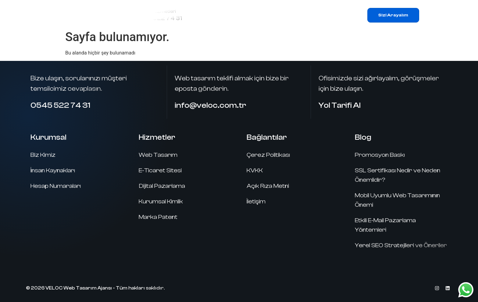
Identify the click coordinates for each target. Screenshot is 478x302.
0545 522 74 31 (158, 18)
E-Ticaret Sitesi (160, 170)
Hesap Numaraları (55, 185)
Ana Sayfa (207, 15)
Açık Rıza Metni (268, 185)
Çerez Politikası (268, 154)
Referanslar (300, 15)
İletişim (335, 15)
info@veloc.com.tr (210, 105)
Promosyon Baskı (380, 154)
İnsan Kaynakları (52, 170)
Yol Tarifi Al (340, 105)
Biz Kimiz (42, 154)
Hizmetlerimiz (252, 15)
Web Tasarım (158, 154)
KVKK (255, 170)
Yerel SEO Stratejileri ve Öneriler (401, 245)
